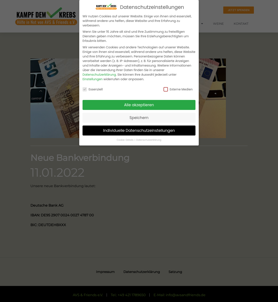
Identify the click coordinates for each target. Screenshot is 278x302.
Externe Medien (178, 89)
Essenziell (93, 89)
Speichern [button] (139, 117)
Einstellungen (93, 79)
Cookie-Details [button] (125, 140)
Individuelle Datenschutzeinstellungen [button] (139, 130)
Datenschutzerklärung (99, 74)
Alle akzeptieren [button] (139, 105)
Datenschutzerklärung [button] (148, 140)
